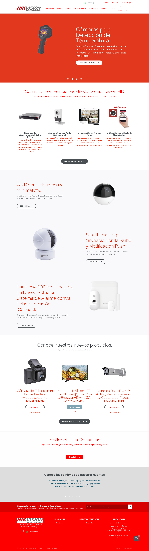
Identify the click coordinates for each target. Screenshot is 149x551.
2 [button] (72, 79)
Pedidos (104, 8)
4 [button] (81, 79)
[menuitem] (90, 3)
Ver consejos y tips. (74, 161)
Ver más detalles (35, 412)
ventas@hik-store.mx (119, 526)
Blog (112, 8)
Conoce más (26, 206)
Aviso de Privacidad (122, 8)
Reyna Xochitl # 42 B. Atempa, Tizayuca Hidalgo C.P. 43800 (119, 530)
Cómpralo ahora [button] (34, 407)
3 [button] (76, 79)
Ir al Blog (74, 457)
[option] (74, 483)
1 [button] (68, 79)
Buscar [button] (104, 2)
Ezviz (68, 8)
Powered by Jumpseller (124, 548)
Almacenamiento (79, 8)
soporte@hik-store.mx (119, 523)
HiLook (60, 8)
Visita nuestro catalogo (74, 421)
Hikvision (50, 8)
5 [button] (79, 496)
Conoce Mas (95, 262)
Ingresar (115, 2)
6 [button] (83, 496)
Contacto (93, 8)
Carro (126, 3)
